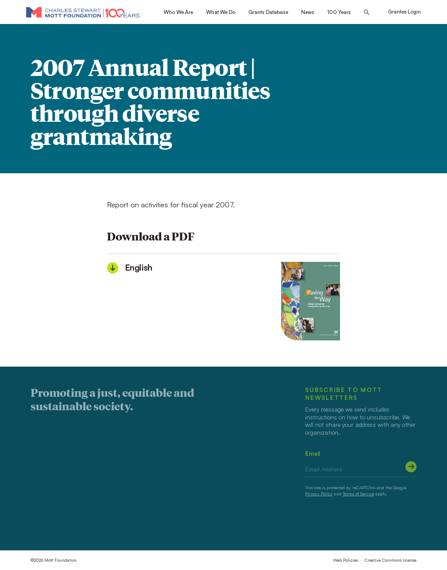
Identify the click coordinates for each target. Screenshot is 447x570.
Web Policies (345, 560)
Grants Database (268, 12)
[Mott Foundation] (83, 12)
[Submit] (411, 466)
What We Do (220, 12)
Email (312, 453)
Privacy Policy (319, 493)
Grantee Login (404, 12)
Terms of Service (358, 493)
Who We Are (178, 12)
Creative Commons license (390, 560)
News (307, 12)
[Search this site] (366, 12)
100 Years (339, 12)
